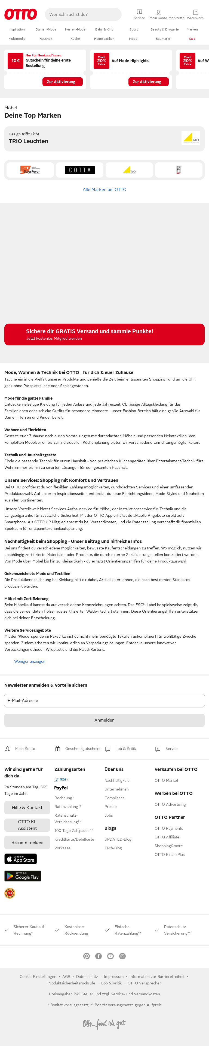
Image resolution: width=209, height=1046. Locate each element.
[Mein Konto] (177, 14)
